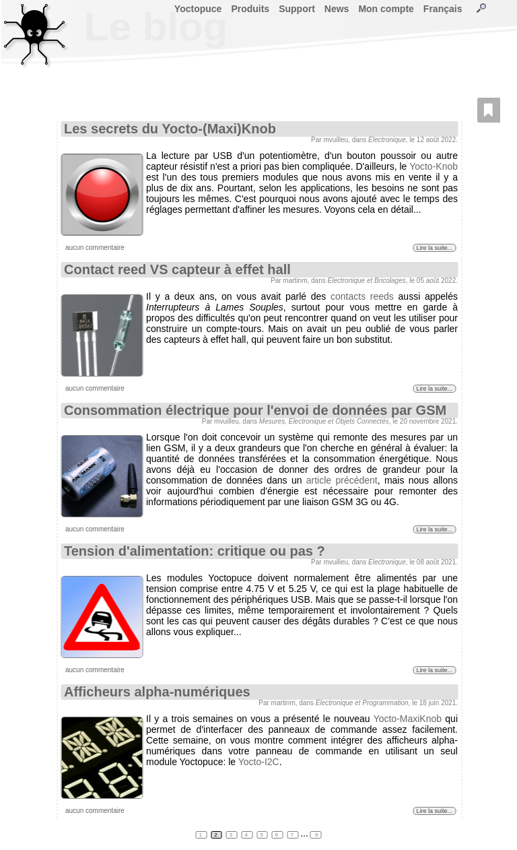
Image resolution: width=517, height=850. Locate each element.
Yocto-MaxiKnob (408, 718)
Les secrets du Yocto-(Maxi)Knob (170, 128)
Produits (250, 8)
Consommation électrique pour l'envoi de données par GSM (255, 410)
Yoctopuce (198, 8)
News (336, 8)
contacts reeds (362, 296)
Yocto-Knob (433, 166)
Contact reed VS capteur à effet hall (177, 269)
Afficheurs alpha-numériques (157, 691)
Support (297, 8)
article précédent (342, 480)
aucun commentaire (95, 247)
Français (442, 8)
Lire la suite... (434, 247)
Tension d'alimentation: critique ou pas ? (194, 551)
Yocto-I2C (258, 761)
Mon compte (385, 8)
